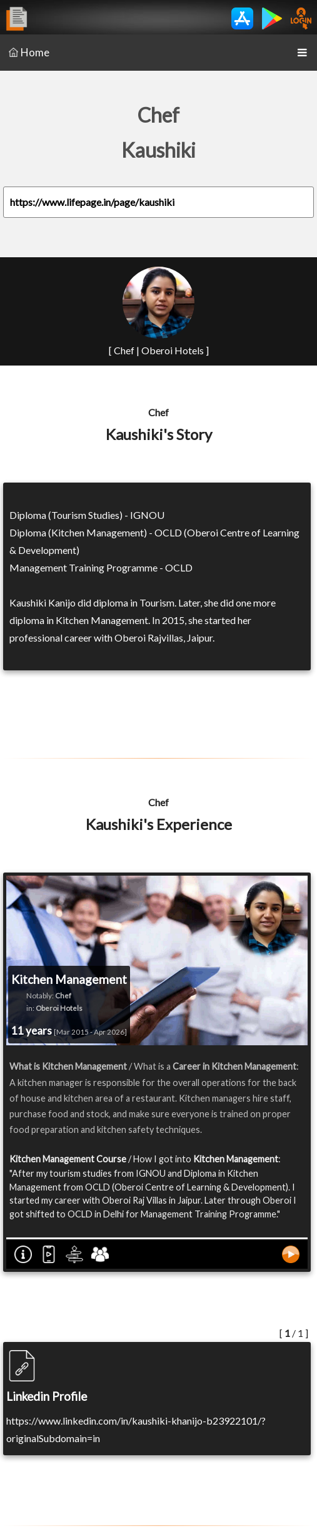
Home (29, 52)
